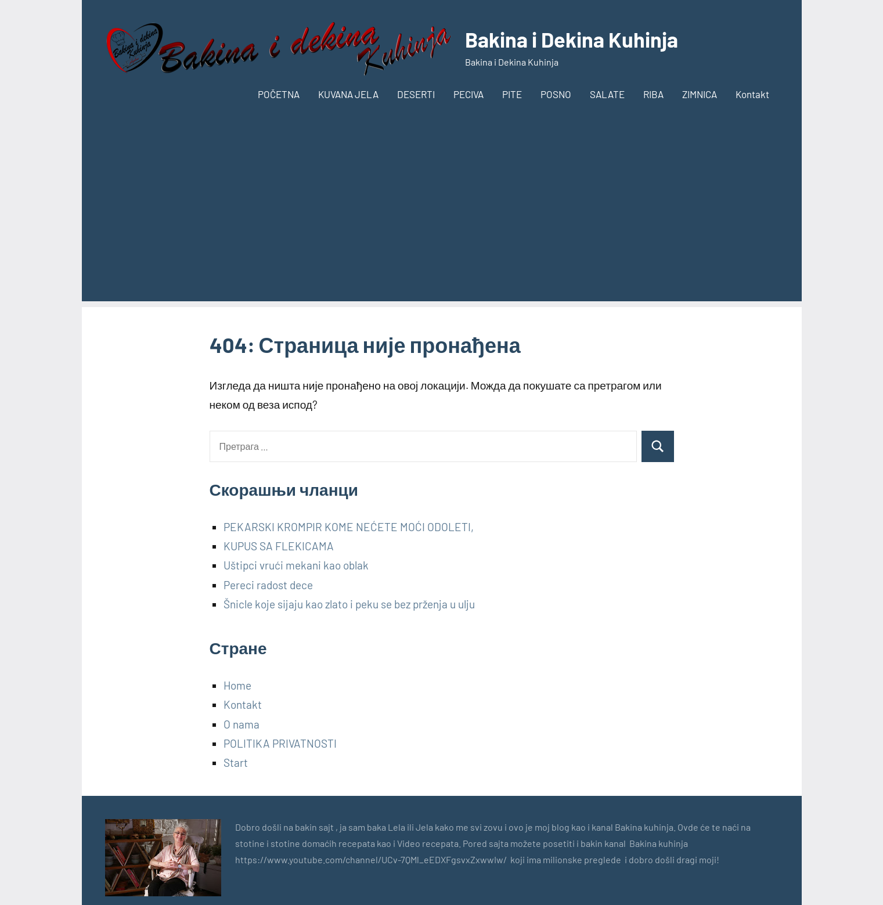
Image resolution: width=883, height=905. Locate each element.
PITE (512, 94)
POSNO (555, 94)
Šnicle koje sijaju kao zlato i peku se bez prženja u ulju (349, 604)
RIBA (653, 94)
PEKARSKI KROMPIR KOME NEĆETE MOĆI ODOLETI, (349, 526)
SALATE (607, 94)
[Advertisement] (442, 220)
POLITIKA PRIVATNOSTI (280, 743)
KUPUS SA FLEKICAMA (279, 546)
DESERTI (416, 94)
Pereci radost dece (268, 585)
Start (236, 762)
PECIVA (468, 94)
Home (237, 685)
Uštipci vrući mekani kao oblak (296, 565)
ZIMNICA (699, 94)
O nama (242, 724)
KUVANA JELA (348, 94)
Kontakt (752, 94)
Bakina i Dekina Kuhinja (571, 39)
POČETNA (279, 94)
